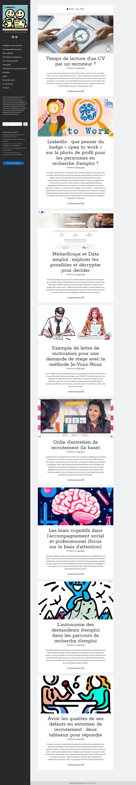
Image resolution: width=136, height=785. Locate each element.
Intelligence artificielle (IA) (12, 45)
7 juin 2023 (80, 452)
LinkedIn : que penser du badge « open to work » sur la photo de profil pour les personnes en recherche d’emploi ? (75, 118)
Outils (5, 76)
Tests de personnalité (10, 61)
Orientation (7, 65)
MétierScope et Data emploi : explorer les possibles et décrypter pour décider (75, 230)
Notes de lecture (9, 80)
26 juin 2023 (80, 68)
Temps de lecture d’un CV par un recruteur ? (75, 34)
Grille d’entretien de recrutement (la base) (75, 418)
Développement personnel (12, 49)
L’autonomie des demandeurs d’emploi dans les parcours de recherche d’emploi (75, 600)
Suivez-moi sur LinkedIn (13, 163)
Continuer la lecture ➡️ (75, 91)
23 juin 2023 (80, 274)
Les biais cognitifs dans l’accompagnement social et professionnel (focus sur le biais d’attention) (75, 506)
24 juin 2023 (80, 167)
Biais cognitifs (8, 53)
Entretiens (6, 72)
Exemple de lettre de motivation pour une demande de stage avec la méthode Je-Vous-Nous (75, 324)
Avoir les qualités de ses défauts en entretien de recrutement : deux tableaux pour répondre (75, 695)
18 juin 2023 (80, 368)
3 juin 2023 (80, 645)
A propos (6, 88)
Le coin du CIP (8, 84)
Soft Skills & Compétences (12, 57)
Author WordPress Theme (77, 783)
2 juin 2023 (80, 739)
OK (25, 124)
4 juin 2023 (80, 551)
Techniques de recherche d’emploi (15, 68)
